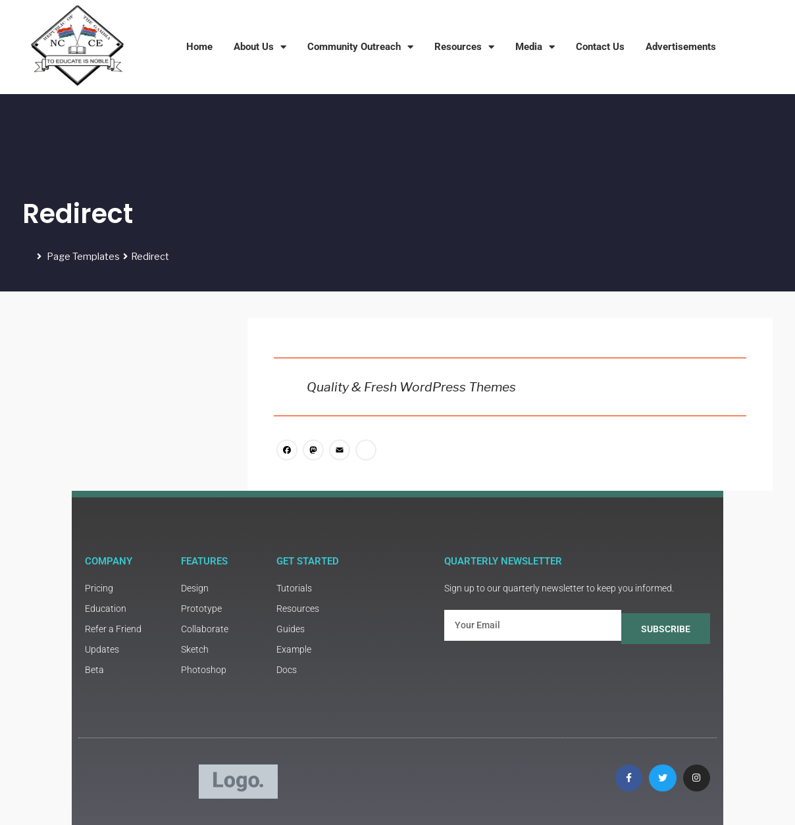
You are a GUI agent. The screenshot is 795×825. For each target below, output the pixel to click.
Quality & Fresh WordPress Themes (411, 387)
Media (535, 47)
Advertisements (681, 47)
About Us (260, 47)
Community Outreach (360, 47)
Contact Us (600, 47)
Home (199, 47)
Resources (464, 47)
